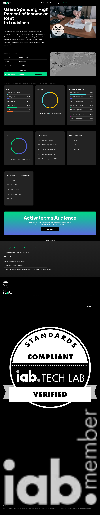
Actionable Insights (13, 316)
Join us (89, 301)
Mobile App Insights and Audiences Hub (45, 301)
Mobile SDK (10, 313)
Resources (72, 295)
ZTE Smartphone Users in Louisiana (16, 257)
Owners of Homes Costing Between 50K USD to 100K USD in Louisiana (27, 270)
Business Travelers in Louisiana (14, 261)
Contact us (70, 307)
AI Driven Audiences (13, 304)
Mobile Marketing (38, 304)
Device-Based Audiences (14, 301)
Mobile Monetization (39, 307)
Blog (68, 301)
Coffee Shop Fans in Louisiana (14, 265)
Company (90, 295)
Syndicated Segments (13, 307)
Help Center (71, 310)
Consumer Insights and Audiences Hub (45, 298)
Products (42, 3)
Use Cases (50, 3)
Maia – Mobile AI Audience (15, 298)
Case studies (71, 298)
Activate (50, 229)
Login (58, 3)
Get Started (66, 3)
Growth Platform (12, 310)
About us (90, 298)
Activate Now (38, 74)
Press (89, 304)
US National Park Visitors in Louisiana (16, 253)
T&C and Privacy (72, 304)
